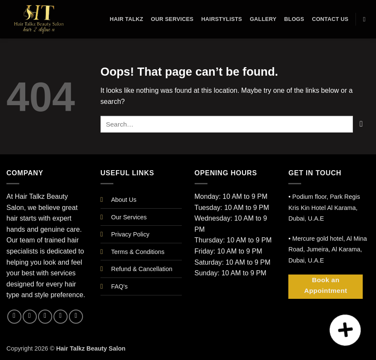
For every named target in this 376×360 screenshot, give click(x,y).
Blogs (294, 19)
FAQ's (119, 286)
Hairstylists (221, 19)
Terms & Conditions (138, 251)
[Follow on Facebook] (14, 317)
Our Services (172, 19)
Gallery (263, 19)
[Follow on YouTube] (76, 317)
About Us (123, 199)
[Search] (366, 19)
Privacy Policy (130, 234)
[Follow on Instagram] (30, 317)
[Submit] (361, 124)
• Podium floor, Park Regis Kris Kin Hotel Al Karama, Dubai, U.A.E (324, 207)
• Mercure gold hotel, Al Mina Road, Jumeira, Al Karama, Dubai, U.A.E (327, 249)
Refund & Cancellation (141, 269)
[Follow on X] (45, 317)
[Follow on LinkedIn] (60, 317)
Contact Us (330, 19)
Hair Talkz (126, 19)
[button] (345, 330)
